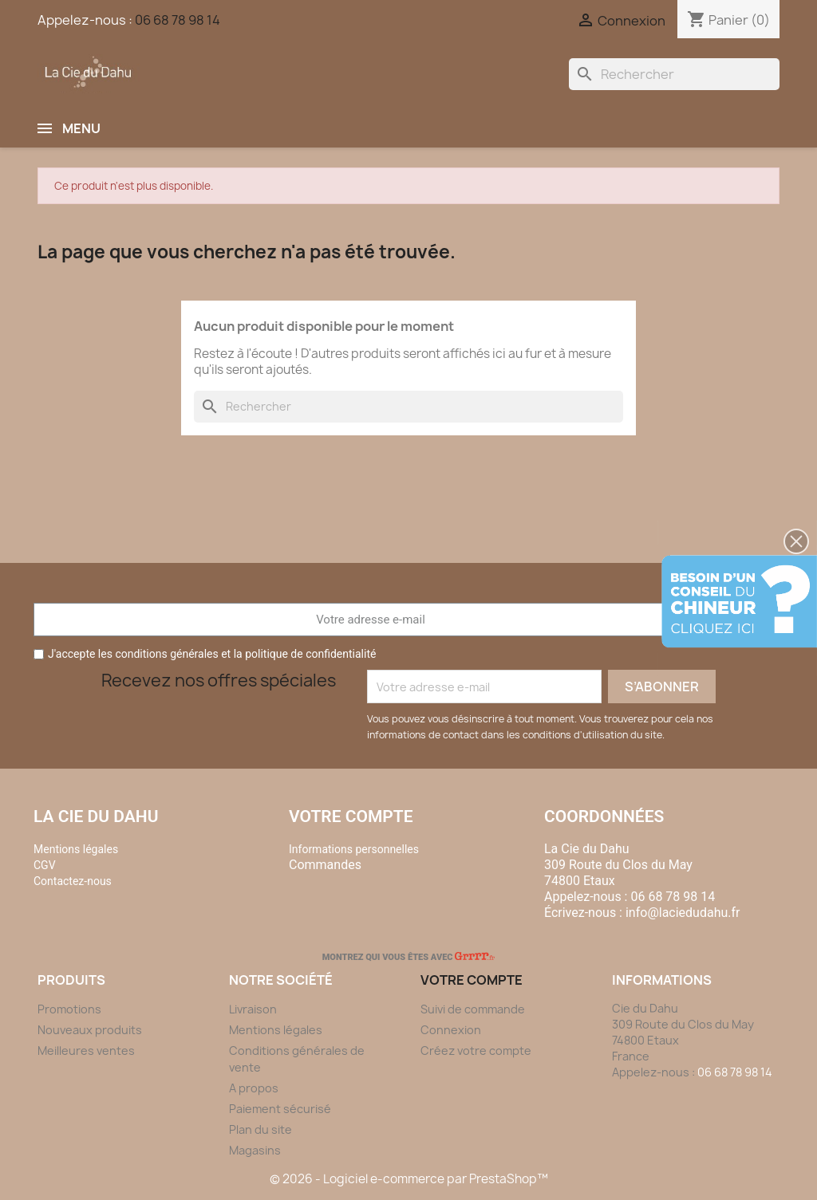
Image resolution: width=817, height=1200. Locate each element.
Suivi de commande (472, 1009)
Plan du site (260, 1129)
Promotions (69, 1009)
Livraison (253, 1009)
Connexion (450, 1029)
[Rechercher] (674, 74)
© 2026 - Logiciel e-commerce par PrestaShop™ (409, 1178)
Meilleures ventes (86, 1050)
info (683, 912)
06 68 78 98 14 (177, 20)
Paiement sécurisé (280, 1108)
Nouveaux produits (89, 1029)
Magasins (255, 1150)
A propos (253, 1088)
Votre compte (351, 816)
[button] (796, 541)
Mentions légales (275, 1029)
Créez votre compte (475, 1050)
